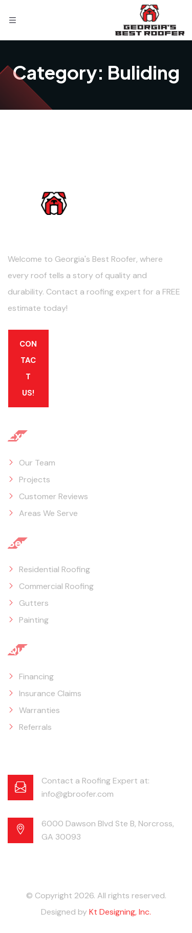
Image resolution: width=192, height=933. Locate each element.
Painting (34, 620)
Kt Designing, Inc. (120, 911)
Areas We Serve (48, 513)
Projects (34, 479)
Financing (36, 676)
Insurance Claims (50, 693)
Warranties (39, 710)
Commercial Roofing (56, 586)
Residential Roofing (54, 569)
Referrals (35, 727)
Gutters (34, 603)
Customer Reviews (53, 496)
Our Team (37, 462)
